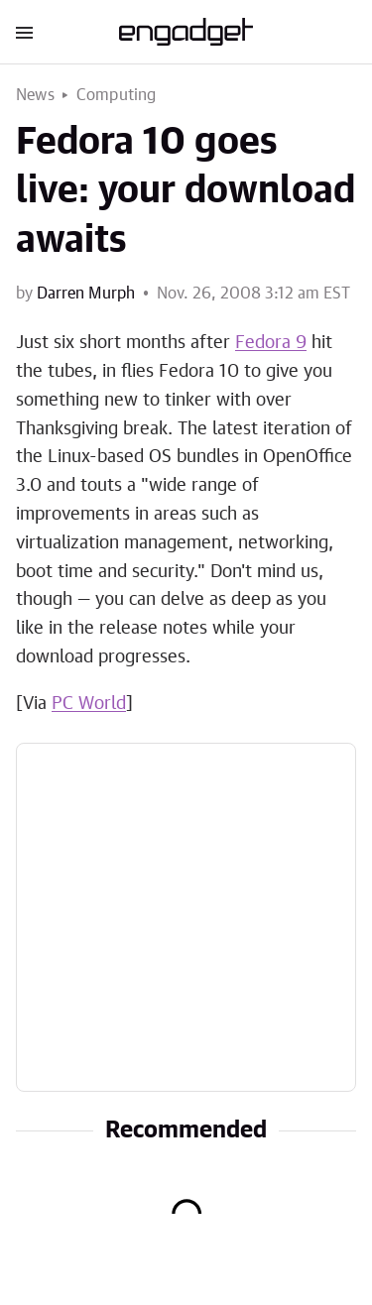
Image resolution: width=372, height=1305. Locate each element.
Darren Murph (86, 293)
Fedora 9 (271, 343)
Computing (116, 95)
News (35, 95)
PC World (89, 704)
